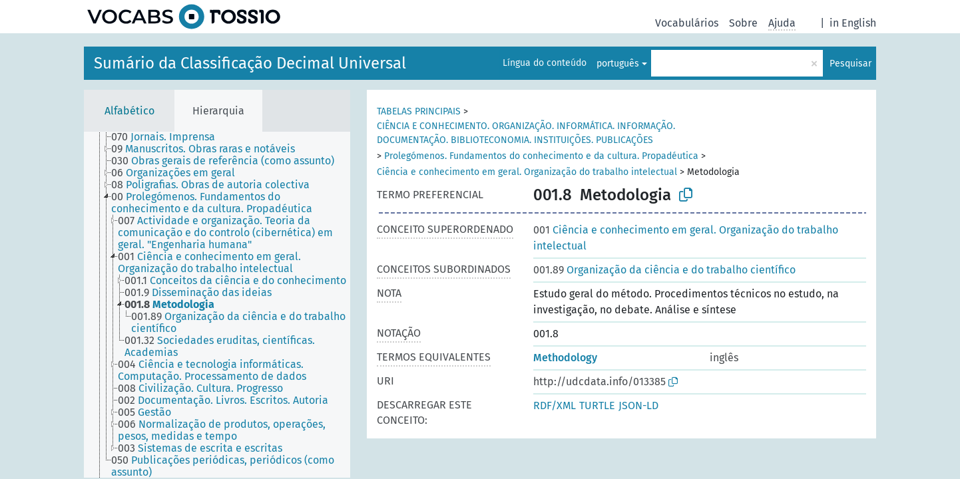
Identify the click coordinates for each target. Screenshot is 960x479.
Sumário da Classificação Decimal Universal (250, 63)
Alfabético (129, 110)
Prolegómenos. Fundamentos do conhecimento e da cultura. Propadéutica (541, 156)
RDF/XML (554, 405)
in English (853, 23)
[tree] (217, 305)
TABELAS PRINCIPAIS (419, 111)
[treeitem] (169, 137)
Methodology (565, 357)
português (618, 63)
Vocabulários (686, 23)
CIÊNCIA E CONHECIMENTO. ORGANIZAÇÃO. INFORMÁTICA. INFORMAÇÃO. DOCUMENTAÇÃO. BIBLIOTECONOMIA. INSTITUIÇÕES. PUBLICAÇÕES (526, 133)
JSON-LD (638, 405)
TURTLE (597, 405)
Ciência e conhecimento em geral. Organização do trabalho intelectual (527, 172)
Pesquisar (850, 63)
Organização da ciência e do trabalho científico (664, 269)
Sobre (743, 23)
